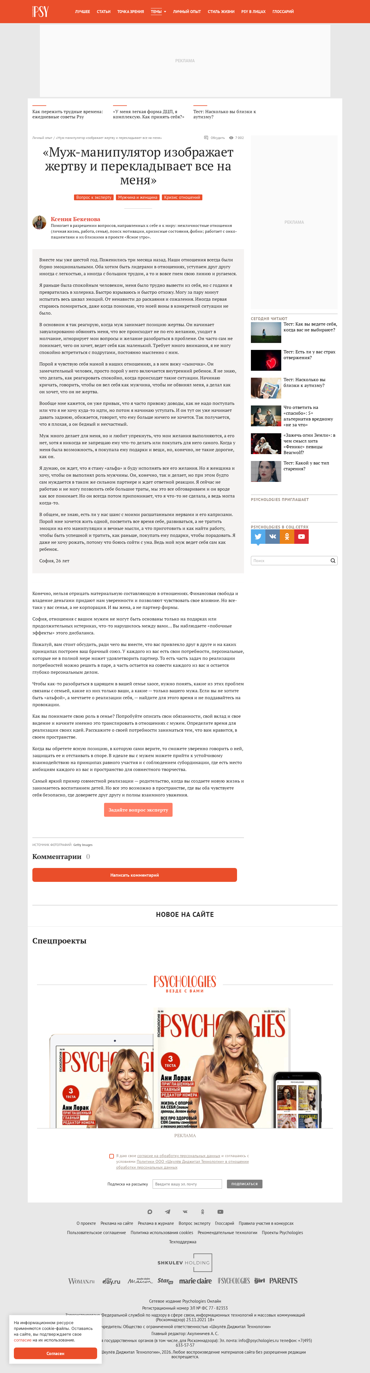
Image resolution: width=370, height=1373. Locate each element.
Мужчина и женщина (137, 197)
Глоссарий (283, 11)
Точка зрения (130, 11)
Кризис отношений (182, 197)
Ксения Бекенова (75, 219)
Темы (156, 11)
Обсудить (214, 137)
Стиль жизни (221, 11)
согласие (23, 1339)
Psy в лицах (253, 11)
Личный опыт (187, 11)
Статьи (103, 11)
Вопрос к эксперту (93, 197)
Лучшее (82, 11)
